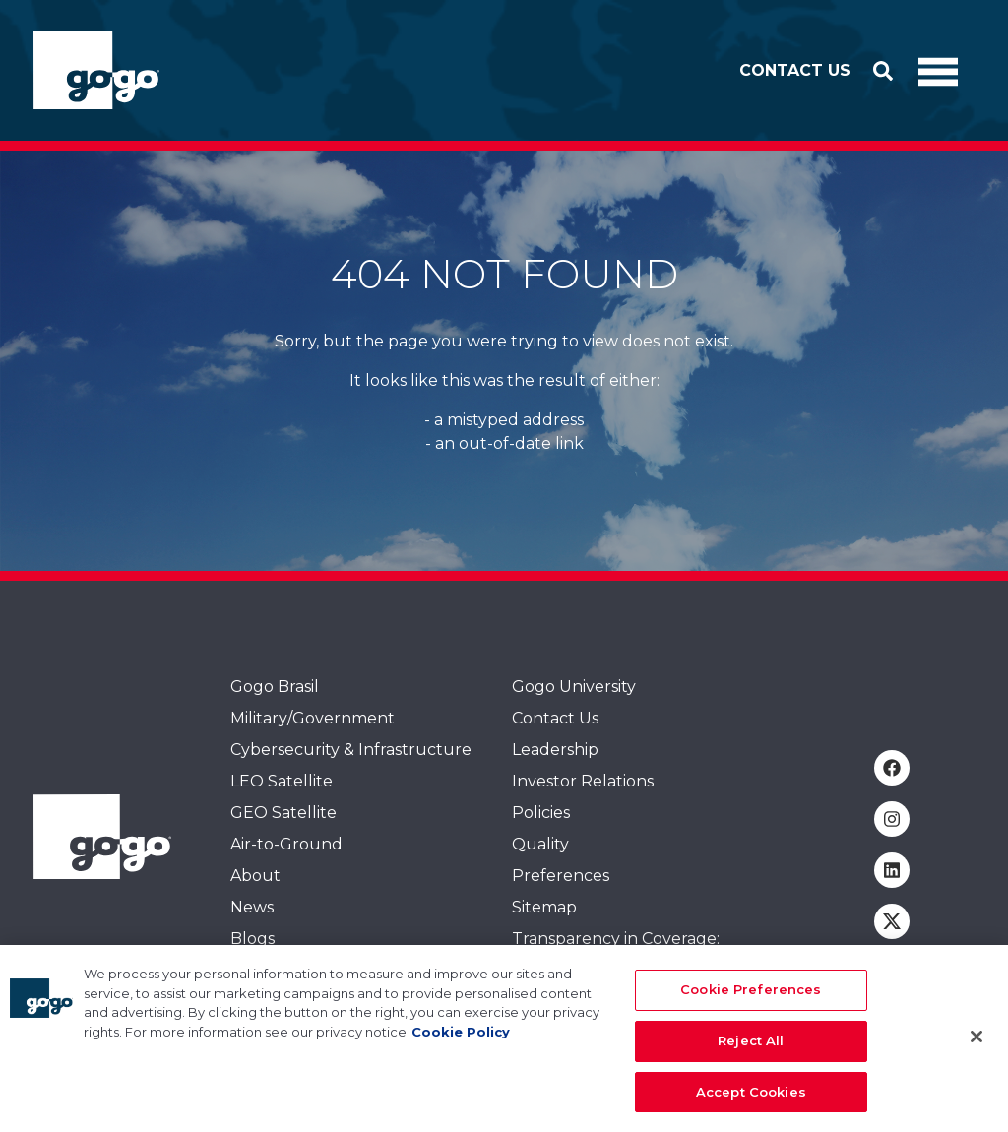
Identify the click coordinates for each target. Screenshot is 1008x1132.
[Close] (976, 1046)
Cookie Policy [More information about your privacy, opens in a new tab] (460, 1041)
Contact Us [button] (794, 70)
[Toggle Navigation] (938, 70)
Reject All (751, 1050)
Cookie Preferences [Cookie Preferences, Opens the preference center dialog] (750, 1000)
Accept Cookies (751, 1101)
